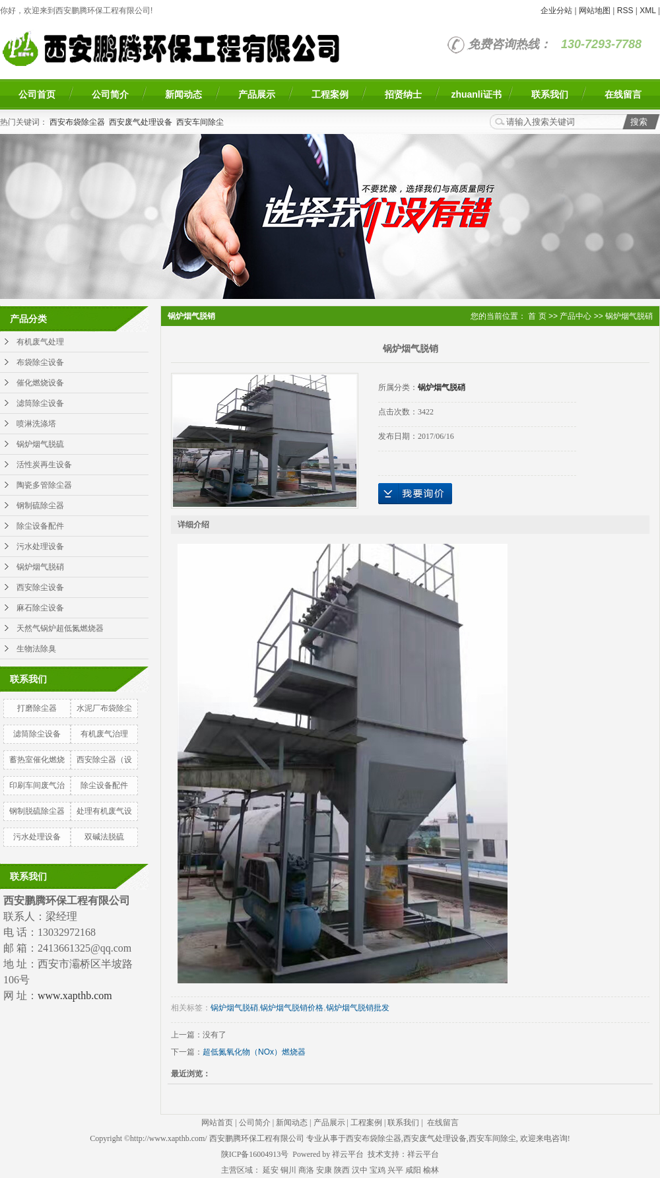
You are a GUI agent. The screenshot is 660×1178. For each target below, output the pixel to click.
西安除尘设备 (40, 587)
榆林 (431, 1170)
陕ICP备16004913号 (255, 1154)
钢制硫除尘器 (40, 505)
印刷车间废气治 (37, 785)
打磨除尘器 (37, 708)
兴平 (395, 1170)
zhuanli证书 (476, 94)
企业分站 (556, 10)
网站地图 (594, 10)
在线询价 (415, 493)
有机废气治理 (104, 733)
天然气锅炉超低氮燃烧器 (60, 628)
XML (647, 10)
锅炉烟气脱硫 (40, 444)
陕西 (342, 1170)
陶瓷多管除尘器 (44, 485)
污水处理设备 (40, 546)
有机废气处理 (40, 341)
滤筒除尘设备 (40, 403)
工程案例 (330, 94)
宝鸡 (377, 1170)
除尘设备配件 (40, 526)
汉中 (360, 1170)
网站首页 (217, 1122)
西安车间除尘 (200, 122)
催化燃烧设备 (40, 382)
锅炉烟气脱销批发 (357, 1007)
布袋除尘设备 (40, 362)
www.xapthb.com (75, 995)
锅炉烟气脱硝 (40, 567)
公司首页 (36, 94)
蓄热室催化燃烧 (37, 759)
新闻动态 (183, 94)
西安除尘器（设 (104, 759)
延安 (271, 1170)
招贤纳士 (403, 94)
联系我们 (549, 94)
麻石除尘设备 (40, 607)
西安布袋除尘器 (77, 122)
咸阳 (413, 1170)
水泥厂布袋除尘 (104, 708)
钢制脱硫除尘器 (37, 811)
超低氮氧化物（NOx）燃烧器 (254, 1052)
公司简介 (110, 94)
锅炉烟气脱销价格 (291, 1007)
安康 (324, 1170)
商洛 (306, 1170)
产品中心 (575, 316)
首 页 (537, 316)
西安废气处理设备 (140, 122)
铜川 (288, 1170)
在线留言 (623, 94)
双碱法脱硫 (104, 836)
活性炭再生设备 (44, 464)
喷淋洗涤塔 (36, 423)
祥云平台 (348, 1154)
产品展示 (256, 94)
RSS (625, 10)
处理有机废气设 (104, 811)
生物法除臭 (36, 648)
